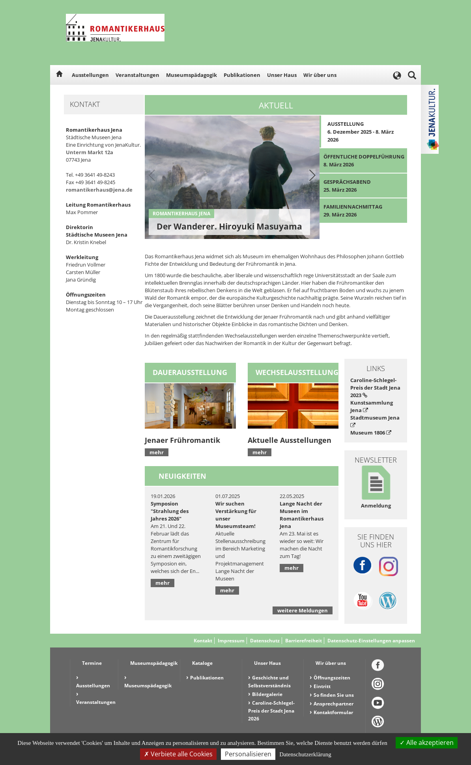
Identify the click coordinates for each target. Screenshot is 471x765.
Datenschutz (265, 640)
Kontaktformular (333, 712)
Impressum (231, 640)
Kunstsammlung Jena (371, 406)
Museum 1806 (370, 432)
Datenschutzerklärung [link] (305, 754)
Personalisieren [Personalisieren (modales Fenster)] (248, 754)
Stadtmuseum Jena (375, 421)
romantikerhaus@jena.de (99, 189)
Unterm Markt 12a (89, 152)
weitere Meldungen (302, 610)
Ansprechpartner (333, 703)
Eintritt (322, 686)
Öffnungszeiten (332, 677)
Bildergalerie (267, 694)
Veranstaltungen (137, 74)
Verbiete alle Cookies (178, 754)
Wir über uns (319, 74)
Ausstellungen (90, 74)
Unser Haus (282, 74)
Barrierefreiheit (303, 640)
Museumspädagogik (191, 74)
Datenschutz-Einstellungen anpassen (371, 640)
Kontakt (203, 640)
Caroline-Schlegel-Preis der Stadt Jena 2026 (271, 711)
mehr (157, 452)
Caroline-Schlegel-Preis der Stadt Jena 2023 (375, 388)
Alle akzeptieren (427, 742)
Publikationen (242, 74)
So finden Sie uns (334, 695)
